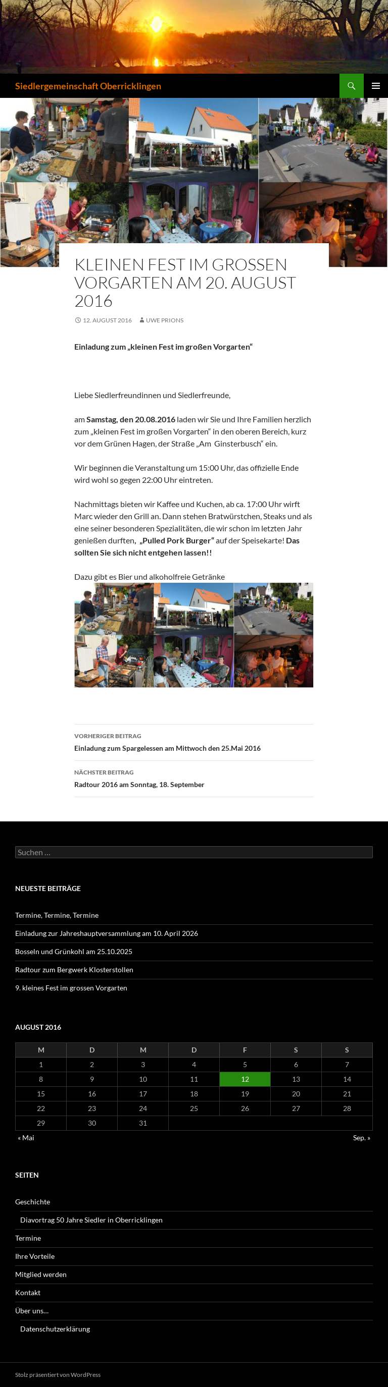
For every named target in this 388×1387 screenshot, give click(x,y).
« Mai (26, 1137)
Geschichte (32, 1201)
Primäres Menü (376, 86)
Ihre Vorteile (35, 1256)
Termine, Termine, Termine (57, 915)
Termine (28, 1238)
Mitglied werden (41, 1274)
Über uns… (31, 1310)
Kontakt (27, 1292)
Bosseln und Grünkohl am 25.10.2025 (73, 951)
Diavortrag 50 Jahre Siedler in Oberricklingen (91, 1219)
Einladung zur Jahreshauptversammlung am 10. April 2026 (106, 933)
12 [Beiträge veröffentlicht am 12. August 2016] (245, 1079)
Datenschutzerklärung (55, 1328)
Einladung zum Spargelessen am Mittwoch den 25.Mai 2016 (194, 741)
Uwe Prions (164, 320)
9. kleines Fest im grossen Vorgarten (71, 987)
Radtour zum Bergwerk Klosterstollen (74, 969)
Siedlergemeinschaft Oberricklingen (88, 85)
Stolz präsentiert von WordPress (58, 1374)
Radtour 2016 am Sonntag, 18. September (194, 777)
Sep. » (361, 1137)
